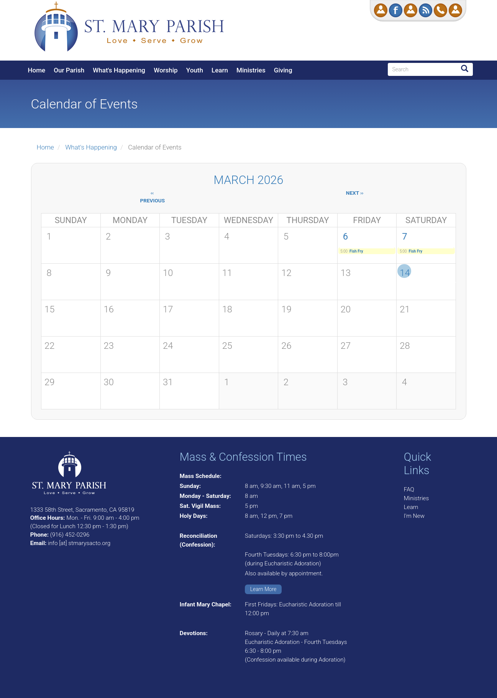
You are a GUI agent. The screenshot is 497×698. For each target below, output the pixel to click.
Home (37, 70)
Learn (220, 70)
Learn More (263, 589)
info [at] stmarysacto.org (79, 543)
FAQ (409, 489)
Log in (455, 10)
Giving (283, 70)
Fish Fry (356, 251)
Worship (165, 70)
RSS (425, 10)
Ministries (251, 70)
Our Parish (69, 70)
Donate (380, 10)
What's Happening (119, 70)
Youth (194, 70)
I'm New (414, 515)
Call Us (440, 10)
